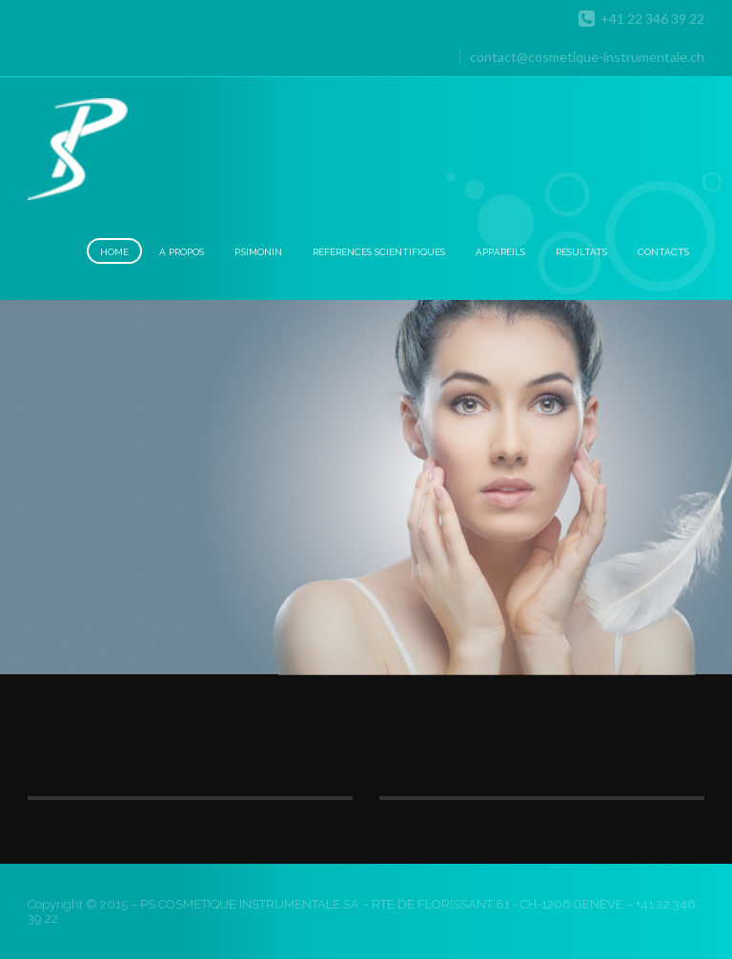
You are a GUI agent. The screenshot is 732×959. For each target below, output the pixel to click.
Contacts (663, 252)
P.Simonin (258, 252)
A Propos (181, 252)
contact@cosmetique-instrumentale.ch (587, 57)
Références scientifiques (379, 252)
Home (114, 252)
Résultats (581, 252)
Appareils (500, 252)
